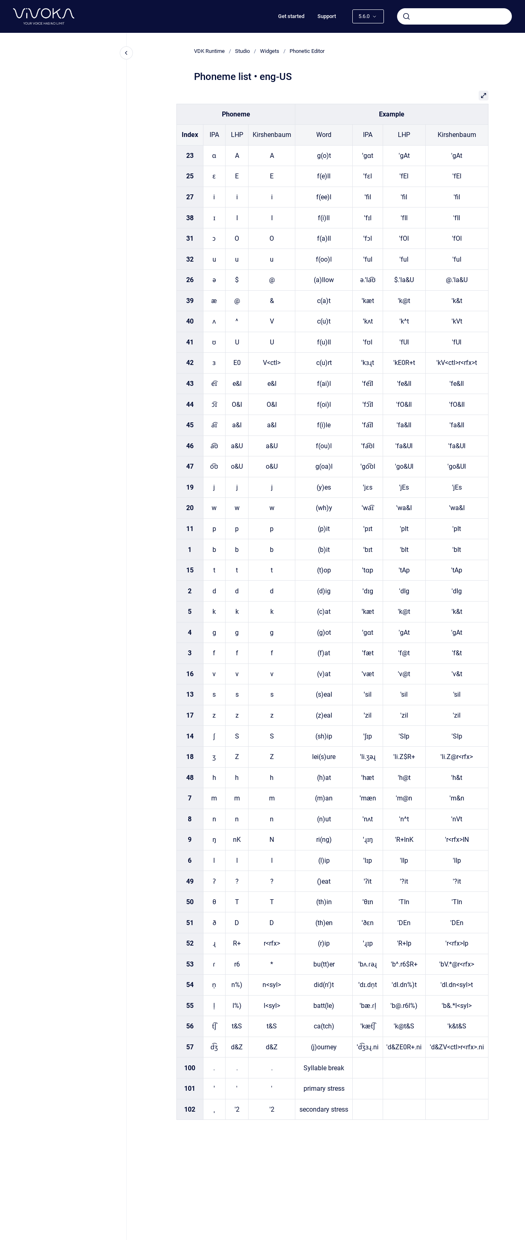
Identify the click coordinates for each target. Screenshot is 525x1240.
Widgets (269, 51)
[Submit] (406, 16)
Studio (242, 51)
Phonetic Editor (307, 51)
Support (326, 16)
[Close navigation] (126, 52)
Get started (291, 16)
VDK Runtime (209, 51)
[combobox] (454, 16)
